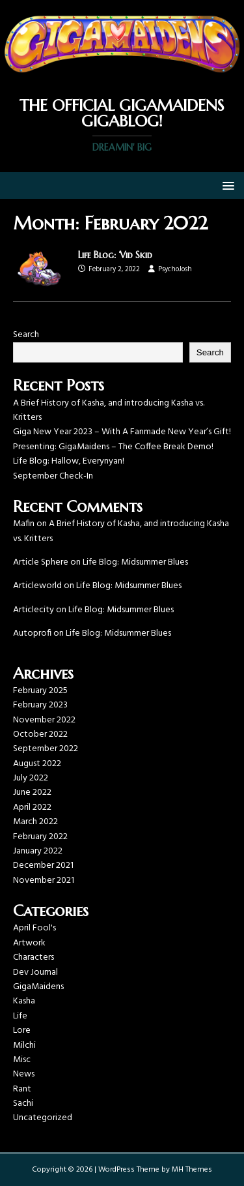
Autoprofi (32, 633)
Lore (22, 1030)
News (23, 1074)
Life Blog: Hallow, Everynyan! (68, 461)
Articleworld (37, 585)
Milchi (24, 1045)
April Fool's (34, 928)
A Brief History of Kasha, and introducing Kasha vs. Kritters (108, 410)
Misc (22, 1059)
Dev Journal (35, 972)
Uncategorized (42, 1117)
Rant (22, 1089)
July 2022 (30, 778)
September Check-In (53, 476)
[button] (226, 184)
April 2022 (32, 807)
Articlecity (33, 609)
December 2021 (43, 865)
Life (20, 1016)
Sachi (23, 1103)
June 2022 (32, 792)
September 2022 (45, 748)
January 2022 (37, 851)
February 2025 (40, 690)
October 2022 (40, 734)
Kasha (24, 1001)
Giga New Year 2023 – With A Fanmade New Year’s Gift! (122, 431)
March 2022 (35, 821)
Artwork (29, 943)
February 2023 (40, 705)
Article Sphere (40, 562)
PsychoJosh (175, 269)
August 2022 (37, 763)
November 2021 (43, 880)
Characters (33, 957)
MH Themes (192, 1169)
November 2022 (44, 720)
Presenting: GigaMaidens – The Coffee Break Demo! (113, 446)
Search (26, 334)
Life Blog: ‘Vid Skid (115, 255)
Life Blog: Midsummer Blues (135, 562)
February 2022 (40, 836)
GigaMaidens (38, 986)
